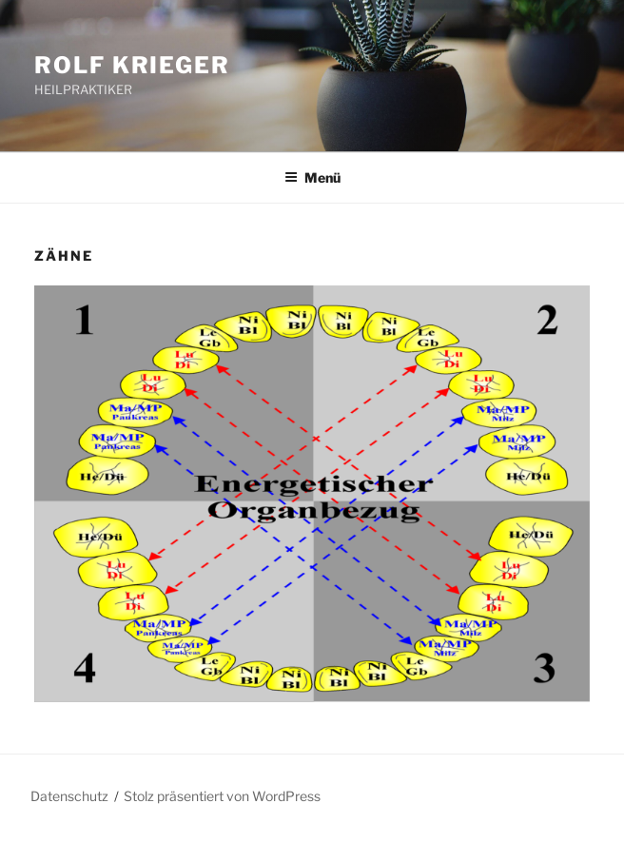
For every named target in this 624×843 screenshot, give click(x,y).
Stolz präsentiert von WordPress (222, 796)
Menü (312, 177)
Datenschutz (69, 796)
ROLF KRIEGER (132, 65)
